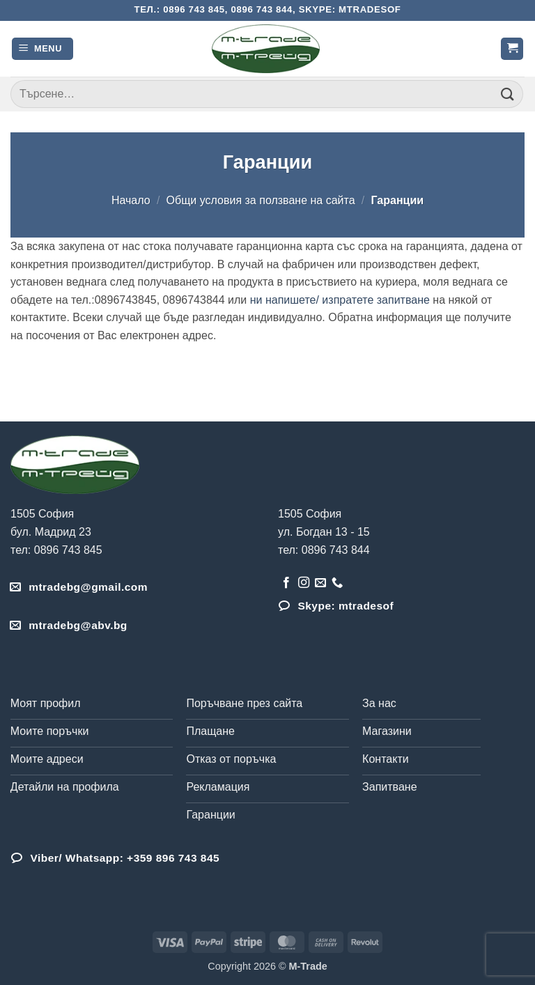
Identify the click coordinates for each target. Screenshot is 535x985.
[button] (42, 49)
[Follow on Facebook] (286, 583)
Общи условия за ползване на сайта (260, 200)
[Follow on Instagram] (303, 583)
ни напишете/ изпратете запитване (340, 300)
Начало (130, 200)
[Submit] (508, 93)
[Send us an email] (320, 583)
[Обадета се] (337, 583)
